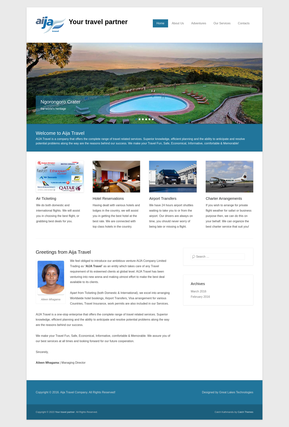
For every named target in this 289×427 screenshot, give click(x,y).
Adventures (198, 23)
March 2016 (198, 291)
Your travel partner (98, 22)
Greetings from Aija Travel (63, 252)
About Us (178, 23)
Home (160, 23)
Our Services (221, 23)
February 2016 (200, 296)
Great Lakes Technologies (236, 392)
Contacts (244, 23)
